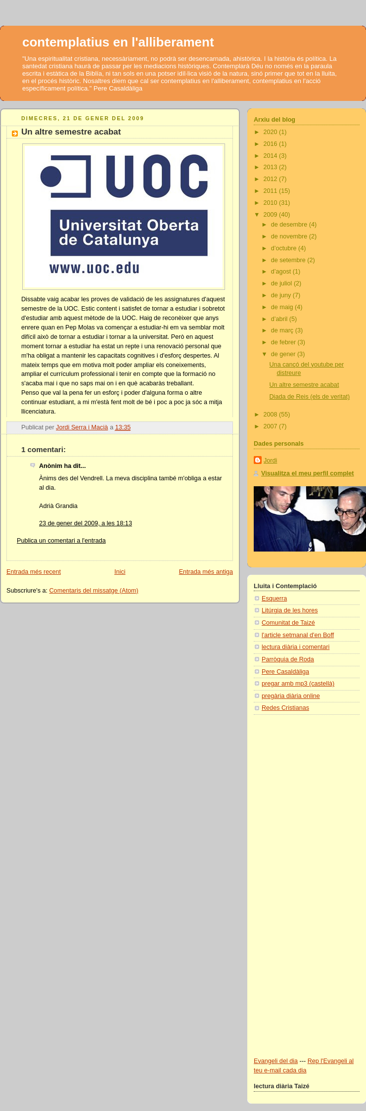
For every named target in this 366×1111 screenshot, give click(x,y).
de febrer (284, 342)
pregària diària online (291, 696)
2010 (271, 202)
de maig (283, 307)
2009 (271, 214)
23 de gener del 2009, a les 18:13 (85, 523)
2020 (271, 132)
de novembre (290, 236)
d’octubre (284, 248)
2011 (271, 190)
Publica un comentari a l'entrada (61, 540)
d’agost (282, 271)
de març (283, 330)
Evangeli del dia (276, 1061)
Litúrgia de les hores (290, 610)
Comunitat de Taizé (288, 622)
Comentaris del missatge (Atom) (93, 590)
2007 (271, 426)
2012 (271, 179)
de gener (284, 354)
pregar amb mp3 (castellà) (298, 683)
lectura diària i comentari (295, 647)
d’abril (280, 319)
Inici (119, 571)
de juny (282, 295)
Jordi (270, 460)
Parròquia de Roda (288, 659)
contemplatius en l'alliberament (118, 42)
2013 (271, 167)
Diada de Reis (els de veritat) (310, 396)
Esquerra (274, 598)
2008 (271, 414)
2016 (271, 143)
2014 (271, 155)
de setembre (289, 260)
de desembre (290, 224)
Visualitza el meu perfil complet (307, 473)
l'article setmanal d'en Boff (298, 635)
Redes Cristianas (285, 707)
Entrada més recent (33, 571)
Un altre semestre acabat (304, 384)
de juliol (282, 283)
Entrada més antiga (206, 571)
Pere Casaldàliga (285, 671)
